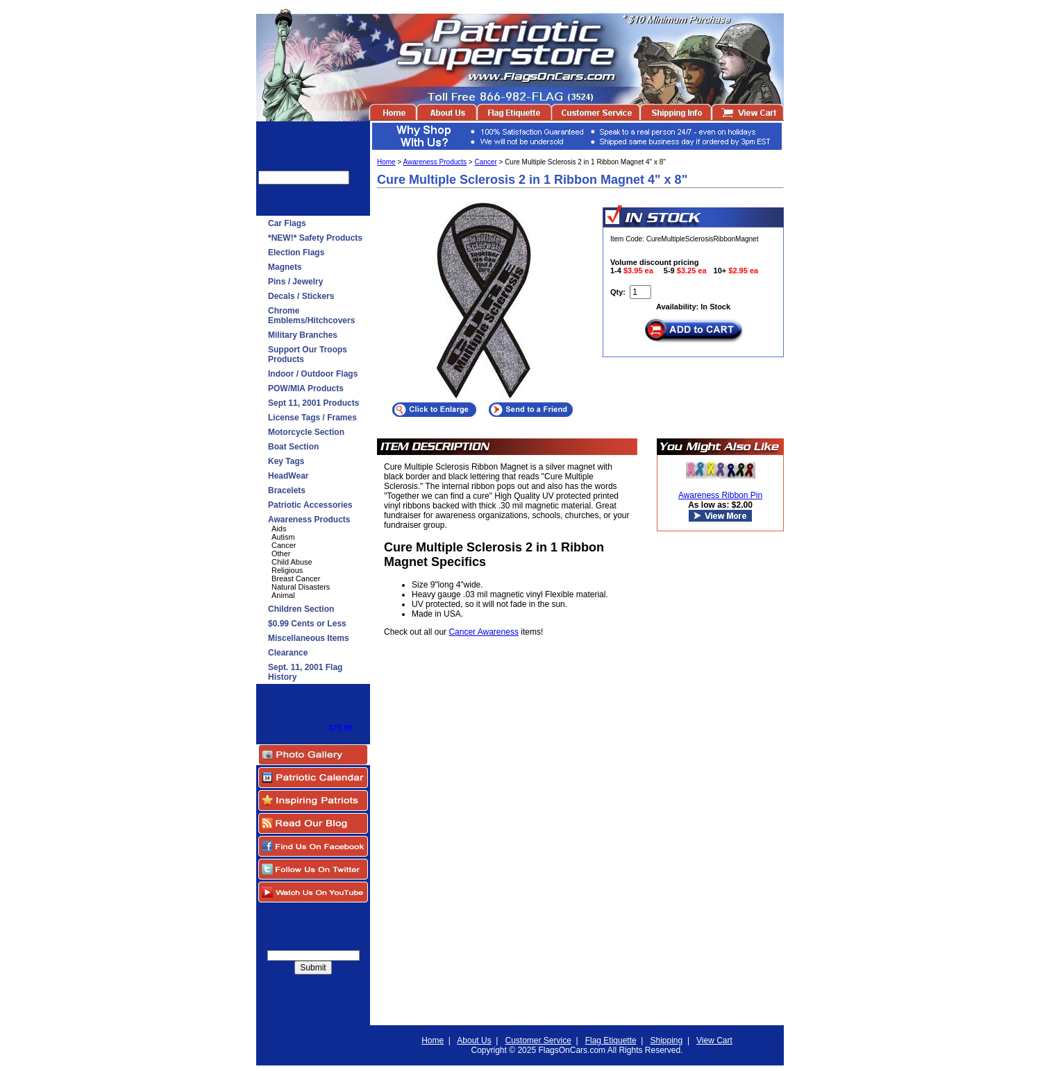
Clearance (288, 653)
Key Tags (286, 461)
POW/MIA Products (306, 388)
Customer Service (538, 1040)
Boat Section (293, 447)
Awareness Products (309, 519)
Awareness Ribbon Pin (720, 495)
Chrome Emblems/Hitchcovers (311, 315)
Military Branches (302, 335)
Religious (287, 570)
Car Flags (287, 223)
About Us (474, 1040)
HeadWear (288, 476)
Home (386, 162)
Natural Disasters (300, 587)
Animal (283, 595)
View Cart (714, 1040)
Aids (278, 528)
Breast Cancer (295, 578)
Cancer (283, 545)
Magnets (285, 267)
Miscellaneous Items (308, 638)
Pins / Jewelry (295, 281)
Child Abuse (291, 562)
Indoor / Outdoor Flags (313, 374)
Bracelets (286, 490)
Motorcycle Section (306, 432)
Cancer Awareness (483, 632)
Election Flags (296, 252)
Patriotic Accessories (310, 505)
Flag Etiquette (611, 1040)
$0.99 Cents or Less (307, 623)
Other (281, 553)
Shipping (667, 1040)
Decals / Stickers (301, 296)
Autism (283, 537)
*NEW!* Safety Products (315, 238)
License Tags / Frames (312, 417)
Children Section (301, 609)
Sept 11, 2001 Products (313, 403)
